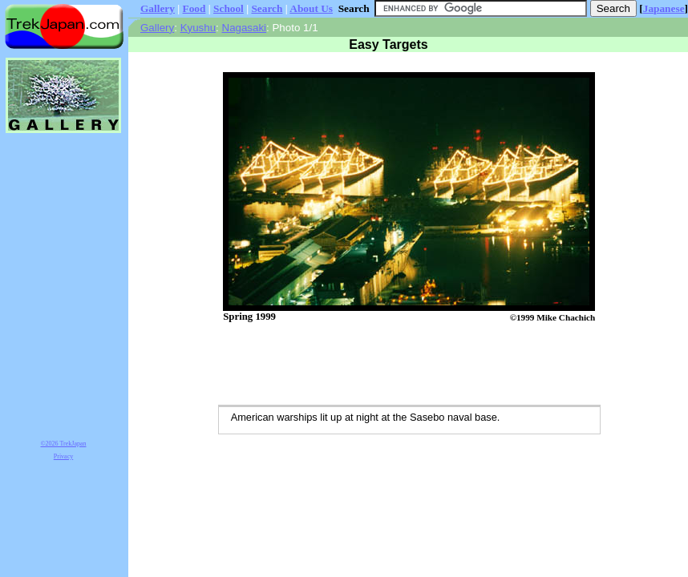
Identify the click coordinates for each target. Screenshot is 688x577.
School (228, 8)
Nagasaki (244, 28)
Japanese (664, 8)
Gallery (157, 8)
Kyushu (198, 28)
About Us (311, 8)
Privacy (63, 456)
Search (266, 8)
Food (194, 8)
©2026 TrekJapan (64, 443)
